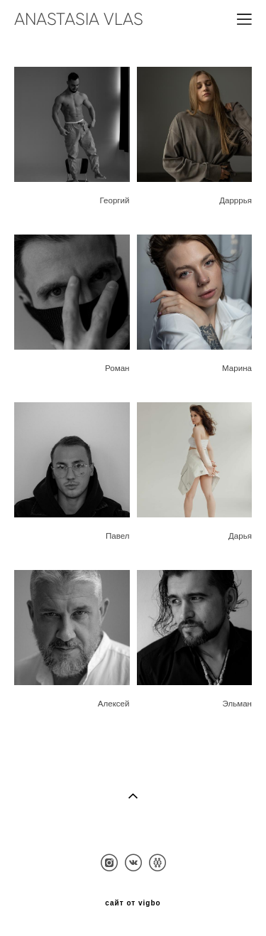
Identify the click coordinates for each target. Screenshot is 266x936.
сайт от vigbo (132, 903)
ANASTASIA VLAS (78, 19)
